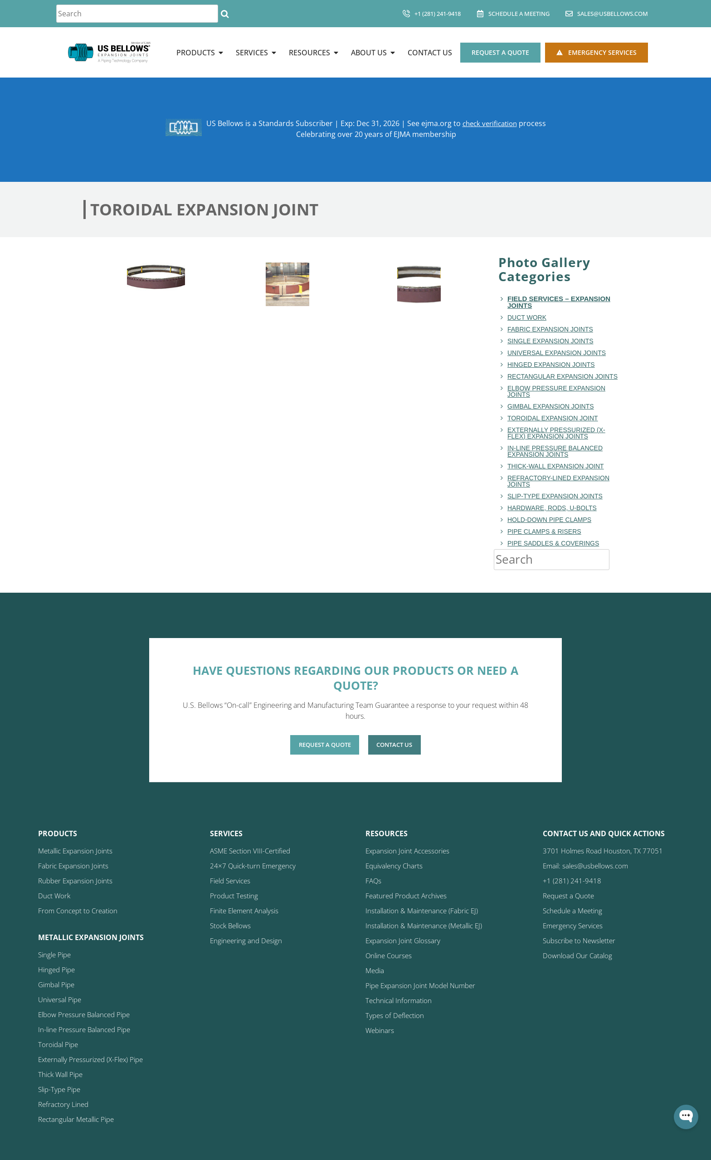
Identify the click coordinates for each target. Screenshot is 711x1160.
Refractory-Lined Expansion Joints (558, 481)
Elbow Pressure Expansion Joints (556, 391)
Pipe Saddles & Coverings (553, 543)
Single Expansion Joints (550, 341)
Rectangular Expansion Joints (562, 376)
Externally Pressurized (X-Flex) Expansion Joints (556, 433)
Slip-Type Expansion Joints (555, 496)
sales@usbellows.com (612, 14)
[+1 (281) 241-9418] (406, 13)
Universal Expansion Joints (556, 352)
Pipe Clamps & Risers (544, 531)
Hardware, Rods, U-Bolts (552, 508)
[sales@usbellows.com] (569, 13)
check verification (489, 123)
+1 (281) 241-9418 (437, 14)
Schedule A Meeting (519, 14)
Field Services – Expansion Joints (558, 302)
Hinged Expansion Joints (551, 364)
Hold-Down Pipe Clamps (549, 519)
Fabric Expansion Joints (550, 329)
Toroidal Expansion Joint (552, 418)
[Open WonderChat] (686, 1117)
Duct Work (526, 317)
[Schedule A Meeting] (480, 13)
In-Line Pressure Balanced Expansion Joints (555, 451)
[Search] (224, 14)
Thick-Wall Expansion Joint (555, 466)
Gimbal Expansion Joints (550, 406)
